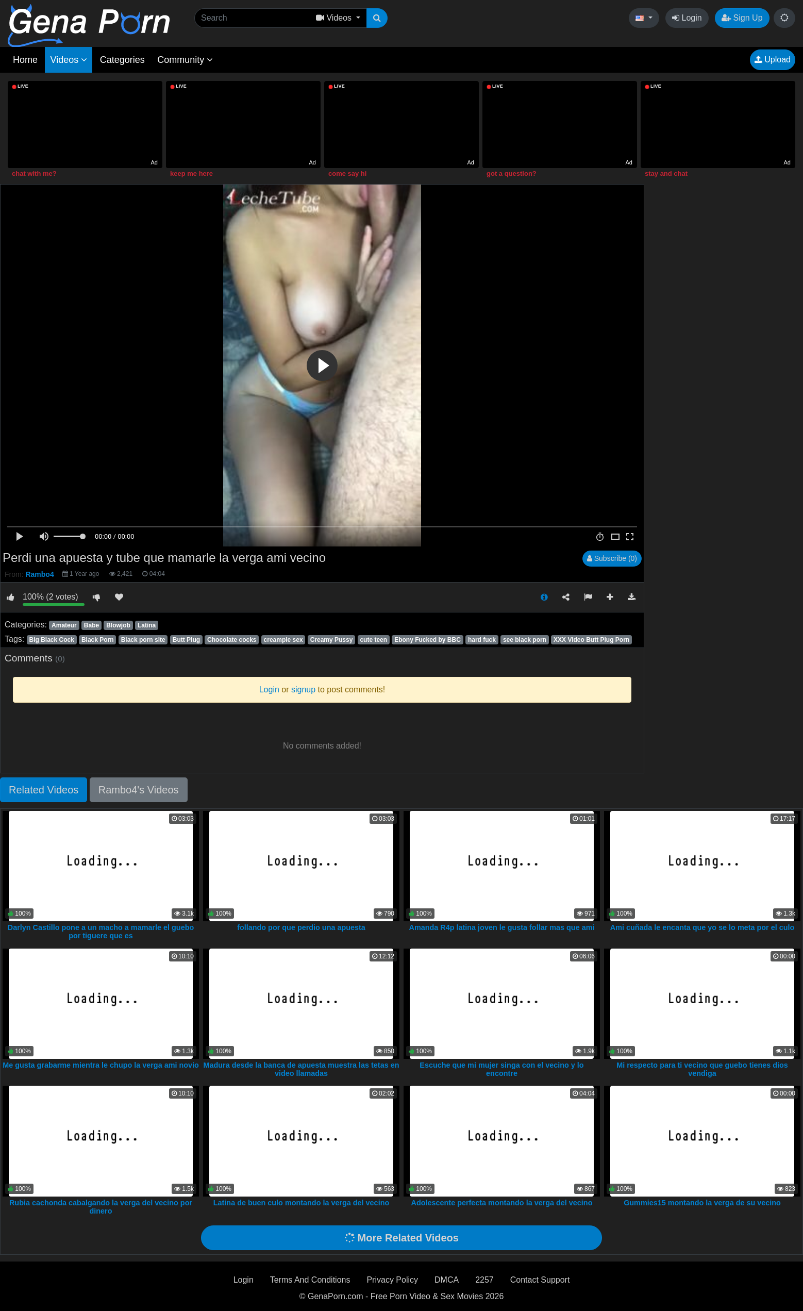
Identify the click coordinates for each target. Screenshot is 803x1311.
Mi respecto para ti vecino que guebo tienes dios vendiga (702, 1069)
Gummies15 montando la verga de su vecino (702, 1203)
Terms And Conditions (310, 1279)
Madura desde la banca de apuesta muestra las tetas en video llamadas (301, 1069)
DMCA (446, 1279)
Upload (773, 59)
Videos (68, 60)
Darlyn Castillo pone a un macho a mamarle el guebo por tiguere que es (101, 931)
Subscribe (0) (612, 558)
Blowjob (118, 625)
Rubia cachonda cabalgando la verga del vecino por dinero (100, 1207)
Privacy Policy (392, 1279)
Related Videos (43, 789)
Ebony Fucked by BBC (427, 639)
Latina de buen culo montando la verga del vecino (301, 1203)
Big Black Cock (51, 639)
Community (185, 60)
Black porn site (143, 639)
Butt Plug (186, 639)
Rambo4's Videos (138, 789)
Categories (122, 60)
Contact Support (540, 1279)
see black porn (524, 639)
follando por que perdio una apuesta (301, 927)
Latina (147, 625)
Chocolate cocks (231, 639)
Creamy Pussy (331, 639)
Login (687, 17)
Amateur (64, 625)
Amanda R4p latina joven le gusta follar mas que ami (502, 927)
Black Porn (97, 639)
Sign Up (742, 17)
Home (25, 60)
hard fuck (482, 639)
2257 (484, 1279)
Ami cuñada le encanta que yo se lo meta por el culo (702, 927)
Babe (91, 625)
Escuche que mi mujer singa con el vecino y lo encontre (501, 1069)
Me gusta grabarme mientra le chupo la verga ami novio (101, 1065)
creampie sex (283, 639)
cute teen (373, 639)
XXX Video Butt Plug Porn (591, 639)
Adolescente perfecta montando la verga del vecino (502, 1203)
